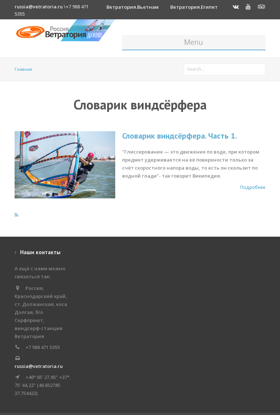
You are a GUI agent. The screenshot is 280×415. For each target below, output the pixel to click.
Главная (23, 69)
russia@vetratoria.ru (39, 6)
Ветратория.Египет (194, 7)
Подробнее (252, 187)
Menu (193, 42)
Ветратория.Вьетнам (132, 7)
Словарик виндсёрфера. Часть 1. (179, 136)
